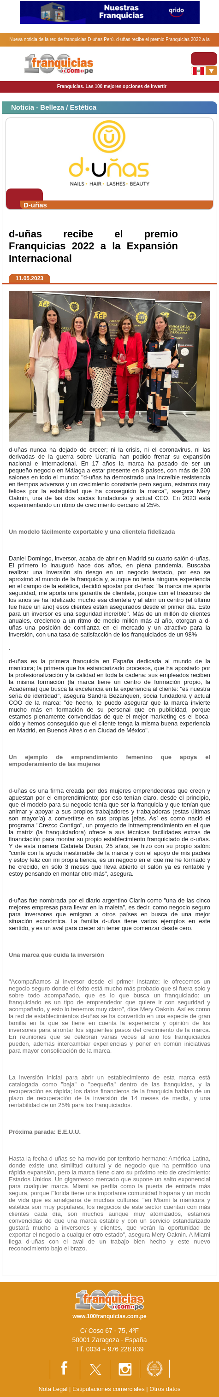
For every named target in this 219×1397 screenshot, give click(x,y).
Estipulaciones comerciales (109, 1388)
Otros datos (164, 1388)
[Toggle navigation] (204, 58)
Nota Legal (52, 1388)
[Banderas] (204, 70)
